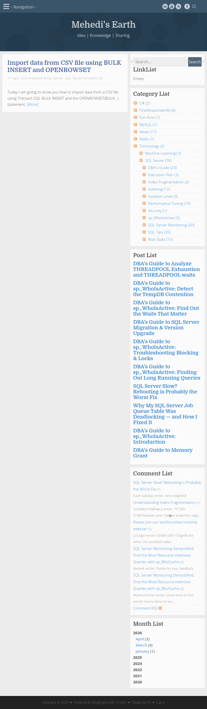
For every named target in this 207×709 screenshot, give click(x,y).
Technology (151, 146)
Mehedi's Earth (103, 24)
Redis (146, 138)
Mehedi (37, 78)
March (141, 645)
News (147, 131)
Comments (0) (92, 78)
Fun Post (149, 117)
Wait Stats (160, 239)
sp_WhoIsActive (164, 217)
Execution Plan (163, 174)
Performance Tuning (169, 203)
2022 (137, 669)
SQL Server (54, 78)
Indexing (159, 189)
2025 (137, 657)
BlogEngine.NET (104, 702)
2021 (137, 675)
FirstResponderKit (157, 110)
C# (144, 103)
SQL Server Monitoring (171, 224)
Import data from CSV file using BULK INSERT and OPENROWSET (64, 66)
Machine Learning (163, 153)
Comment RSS (147, 608)
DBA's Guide (162, 167)
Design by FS (141, 702)
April (140, 638)
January (142, 651)
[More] (32, 104)
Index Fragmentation (168, 181)
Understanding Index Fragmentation (164, 502)
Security (157, 210)
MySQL (148, 124)
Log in (160, 702)
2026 (167, 642)
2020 (137, 681)
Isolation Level (163, 196)
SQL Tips (71, 78)
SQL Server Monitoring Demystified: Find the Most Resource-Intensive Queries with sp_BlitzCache (163, 555)
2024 (137, 663)
